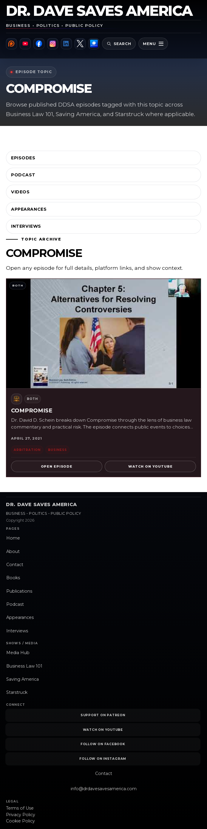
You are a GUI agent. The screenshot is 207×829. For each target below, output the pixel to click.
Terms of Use (20, 808)
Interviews (26, 226)
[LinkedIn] (66, 43)
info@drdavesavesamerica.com (104, 788)
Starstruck (16, 692)
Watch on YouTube (150, 466)
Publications (19, 591)
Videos (20, 192)
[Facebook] (39, 43)
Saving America (22, 679)
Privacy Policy (20, 814)
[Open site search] (120, 44)
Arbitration (27, 450)
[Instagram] (52, 43)
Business (57, 450)
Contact (14, 564)
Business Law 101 (24, 666)
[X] (80, 43)
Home (13, 538)
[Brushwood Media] (94, 43)
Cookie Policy (20, 821)
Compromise (31, 410)
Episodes (23, 158)
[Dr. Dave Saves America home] (103, 17)
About (13, 551)
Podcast (23, 175)
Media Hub (18, 652)
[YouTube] (25, 43)
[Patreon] (11, 43)
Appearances (29, 209)
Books (13, 577)
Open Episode (56, 466)
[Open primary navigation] (154, 44)
